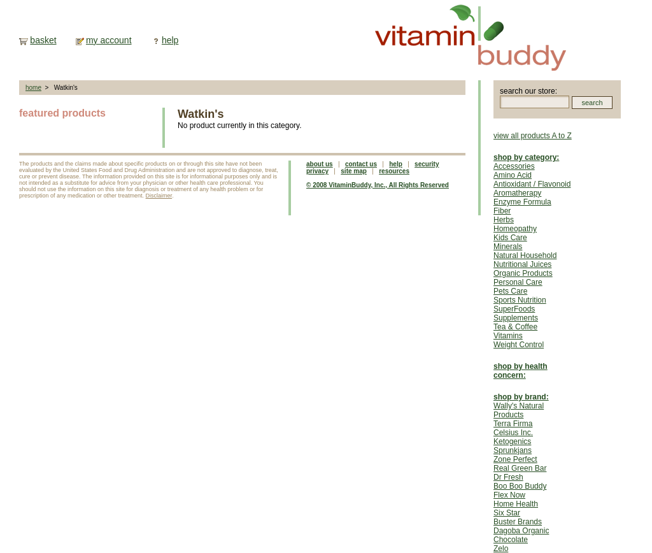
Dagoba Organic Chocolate (521, 535)
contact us (361, 164)
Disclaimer (159, 195)
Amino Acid (512, 175)
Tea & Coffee (515, 326)
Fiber (502, 210)
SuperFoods (514, 309)
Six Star (506, 512)
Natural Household (524, 255)
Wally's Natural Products (518, 410)
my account (109, 40)
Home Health (515, 503)
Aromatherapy (517, 193)
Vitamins (508, 335)
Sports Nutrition (519, 300)
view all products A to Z (532, 135)
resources (394, 171)
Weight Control (518, 344)
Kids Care (510, 237)
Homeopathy (515, 228)
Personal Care (517, 282)
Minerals (507, 246)
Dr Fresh (508, 477)
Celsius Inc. (513, 432)
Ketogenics (512, 441)
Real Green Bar (519, 468)
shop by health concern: (520, 371)
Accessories (514, 166)
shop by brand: (521, 396)
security (427, 164)
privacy (317, 171)
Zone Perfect (515, 459)
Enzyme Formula (522, 202)
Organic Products (523, 273)
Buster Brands (517, 521)
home (33, 87)
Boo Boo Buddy (519, 486)
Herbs (503, 219)
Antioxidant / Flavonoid (531, 184)
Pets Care (510, 291)
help (170, 40)
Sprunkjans (512, 450)
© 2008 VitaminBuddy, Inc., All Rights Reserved (377, 185)
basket (43, 40)
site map (354, 171)
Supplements (515, 317)
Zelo (500, 548)
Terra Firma (512, 423)
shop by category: (526, 157)
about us (319, 164)
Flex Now (509, 495)
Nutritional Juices (522, 264)
